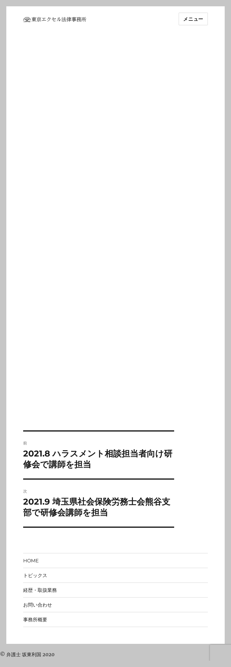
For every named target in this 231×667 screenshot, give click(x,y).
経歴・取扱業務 (40, 590)
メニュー (193, 19)
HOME (31, 561)
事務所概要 (35, 619)
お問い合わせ (37, 605)
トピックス (35, 575)
